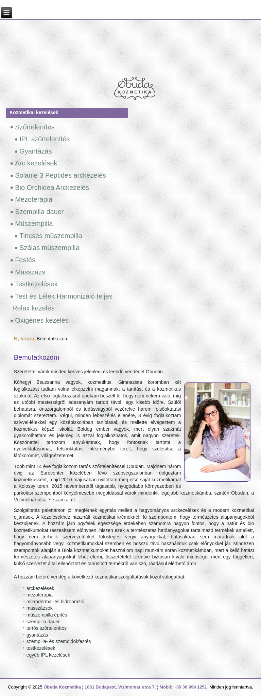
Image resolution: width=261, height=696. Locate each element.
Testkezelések (36, 284)
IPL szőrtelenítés (44, 139)
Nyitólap (22, 338)
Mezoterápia (33, 199)
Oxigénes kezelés (42, 320)
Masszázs (30, 272)
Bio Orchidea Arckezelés (52, 187)
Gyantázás (35, 151)
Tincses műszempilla (50, 235)
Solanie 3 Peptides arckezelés (60, 175)
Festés (25, 260)
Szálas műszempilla (49, 247)
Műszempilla (34, 223)
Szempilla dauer (39, 211)
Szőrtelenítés (35, 127)
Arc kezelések (36, 163)
